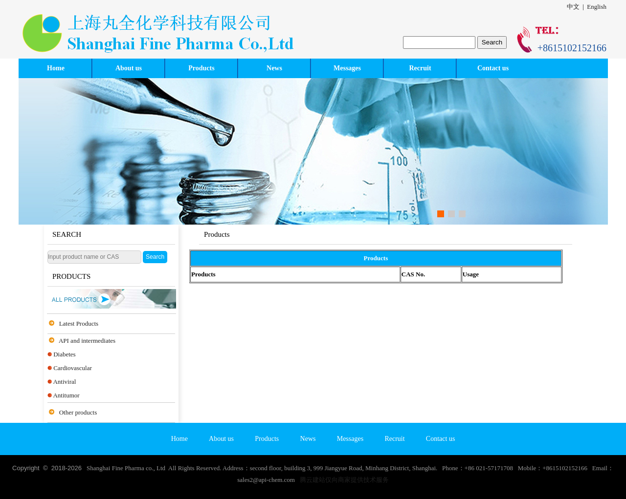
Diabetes (64, 354)
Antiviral (64, 381)
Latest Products (79, 323)
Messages (347, 68)
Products (201, 68)
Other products (78, 412)
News (274, 68)
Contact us (493, 68)
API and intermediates (87, 340)
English (596, 6)
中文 (573, 6)
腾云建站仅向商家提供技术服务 (344, 479)
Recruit (420, 68)
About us (128, 68)
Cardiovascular (72, 368)
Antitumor (66, 395)
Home (56, 68)
